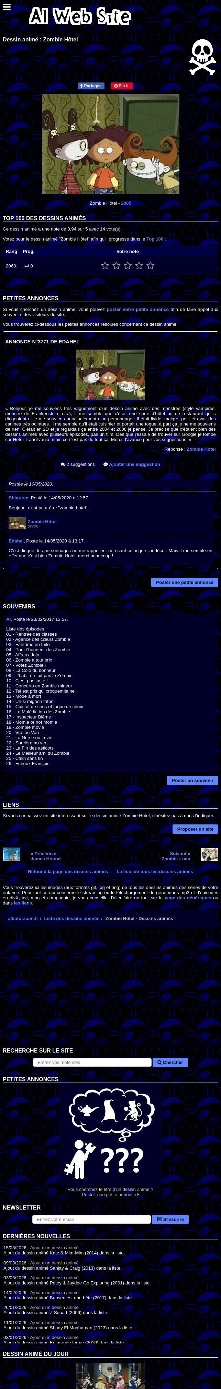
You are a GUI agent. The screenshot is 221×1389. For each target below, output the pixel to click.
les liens (23, 903)
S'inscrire (170, 1219)
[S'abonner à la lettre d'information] (91, 1219)
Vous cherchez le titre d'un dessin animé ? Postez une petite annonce (110, 1140)
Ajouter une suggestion (131, 464)
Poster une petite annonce (184, 582)
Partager (90, 86)
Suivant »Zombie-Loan (176, 856)
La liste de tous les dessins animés (155, 871)
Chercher (170, 1062)
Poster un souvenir (192, 780)
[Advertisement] (110, 992)
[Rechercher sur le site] (92, 1062)
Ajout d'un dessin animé (54, 1247)
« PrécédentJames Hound (45, 856)
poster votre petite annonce (138, 309)
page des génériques (188, 897)
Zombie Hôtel (201, 449)
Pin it (121, 86)
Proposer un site (195, 829)
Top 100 (154, 239)
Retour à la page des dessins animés (68, 871)
